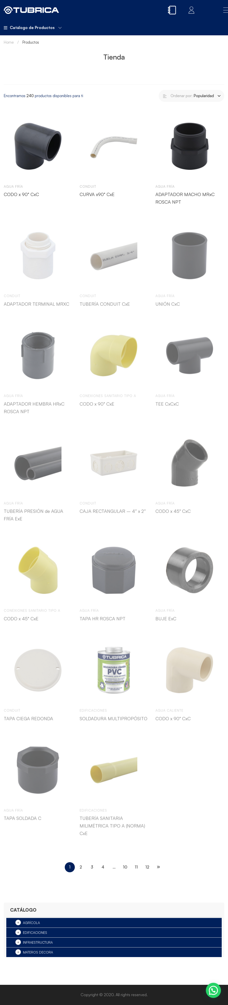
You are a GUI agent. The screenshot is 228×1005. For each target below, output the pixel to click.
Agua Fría (13, 186)
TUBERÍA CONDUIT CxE (105, 308)
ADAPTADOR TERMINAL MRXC (36, 308)
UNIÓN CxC (167, 308)
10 (125, 867)
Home (9, 42)
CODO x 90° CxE (97, 408)
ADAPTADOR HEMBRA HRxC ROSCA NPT (34, 411)
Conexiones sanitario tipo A (108, 400)
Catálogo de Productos (32, 27)
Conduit (88, 186)
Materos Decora (38, 952)
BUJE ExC (165, 623)
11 (136, 867)
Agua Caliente (169, 715)
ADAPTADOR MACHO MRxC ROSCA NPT (185, 198)
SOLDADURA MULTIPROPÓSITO (113, 722)
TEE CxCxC (167, 408)
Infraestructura (38, 942)
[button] (213, 990)
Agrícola (31, 923)
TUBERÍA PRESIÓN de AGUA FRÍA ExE (33, 519)
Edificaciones (35, 933)
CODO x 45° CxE (21, 623)
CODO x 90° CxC (21, 194)
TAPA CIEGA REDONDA (28, 722)
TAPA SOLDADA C (22, 822)
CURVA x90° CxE (97, 194)
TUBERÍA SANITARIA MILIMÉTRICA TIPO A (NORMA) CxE (112, 830)
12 (147, 867)
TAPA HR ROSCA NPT (102, 623)
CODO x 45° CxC (173, 515)
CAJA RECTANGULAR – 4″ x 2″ (113, 515)
